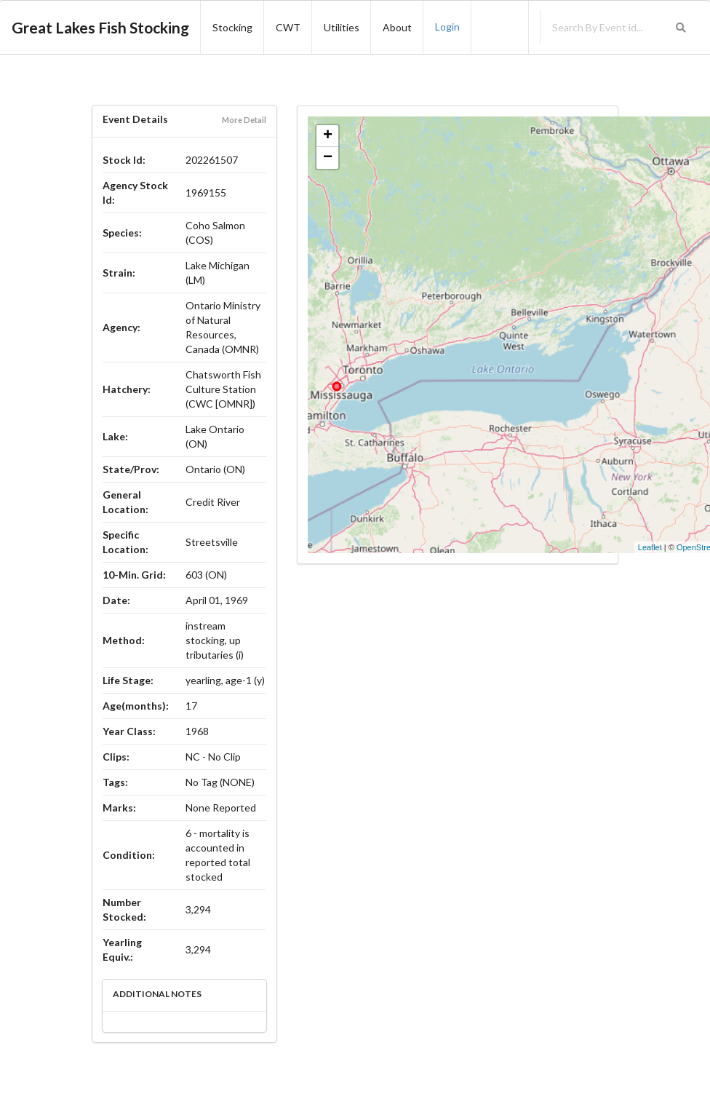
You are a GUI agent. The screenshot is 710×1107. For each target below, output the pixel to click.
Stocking (232, 27)
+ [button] (327, 136)
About (397, 27)
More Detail (244, 119)
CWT (288, 27)
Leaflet (650, 547)
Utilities (341, 27)
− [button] (327, 158)
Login (447, 26)
